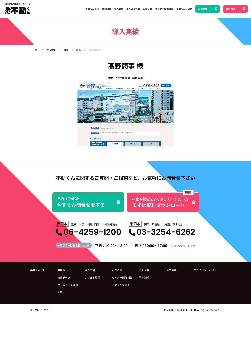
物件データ (63, 277)
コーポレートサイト (40, 309)
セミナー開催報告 (122, 277)
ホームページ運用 (67, 285)
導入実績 (90, 270)
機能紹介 (62, 270)
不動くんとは (38, 270)
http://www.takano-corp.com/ (126, 77)
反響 (60, 292)
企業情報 (171, 270)
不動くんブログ (121, 285)
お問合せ (144, 270)
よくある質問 (92, 277)
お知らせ (117, 270)
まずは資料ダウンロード (163, 200)
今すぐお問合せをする (88, 202)
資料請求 (144, 277)
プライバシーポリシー (206, 270)
